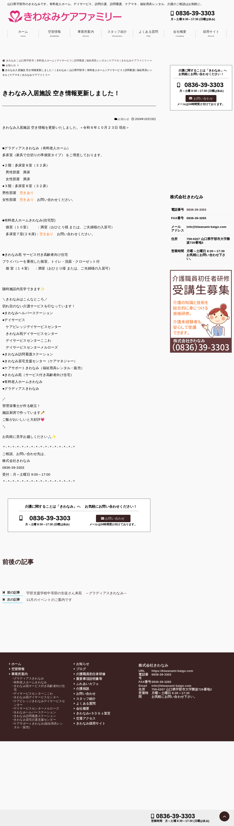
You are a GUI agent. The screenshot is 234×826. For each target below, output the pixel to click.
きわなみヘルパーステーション (35, 712)
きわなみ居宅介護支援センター (35, 719)
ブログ (81, 669)
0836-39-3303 (195, 13)
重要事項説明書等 (89, 679)
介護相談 (82, 688)
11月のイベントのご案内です (49, 600)
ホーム (23, 33)
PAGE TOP (224, 816)
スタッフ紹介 (117, 33)
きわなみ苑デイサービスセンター (36, 697)
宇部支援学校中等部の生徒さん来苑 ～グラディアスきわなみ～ (76, 593)
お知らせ (123, 119)
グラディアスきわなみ (29, 678)
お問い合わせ (115, 518)
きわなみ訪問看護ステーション (35, 716)
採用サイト (211, 33)
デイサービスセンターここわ (33, 693)
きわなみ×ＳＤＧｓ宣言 (93, 713)
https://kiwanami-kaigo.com (172, 671)
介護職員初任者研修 (90, 674)
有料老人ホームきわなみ (30, 682)
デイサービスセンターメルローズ (36, 708)
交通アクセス (86, 718)
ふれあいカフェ (87, 684)
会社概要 (179, 33)
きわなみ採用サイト (90, 723)
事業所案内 (86, 33)
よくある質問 (148, 33)
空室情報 (54, 33)
